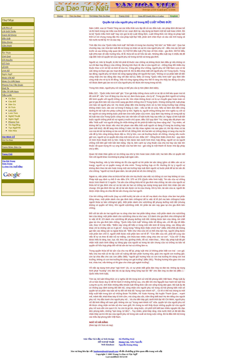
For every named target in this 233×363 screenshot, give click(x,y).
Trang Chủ (7, 154)
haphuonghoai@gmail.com (106, 351)
